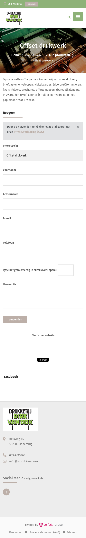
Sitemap (72, 532)
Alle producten (59, 55)
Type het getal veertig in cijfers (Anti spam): (30, 270)
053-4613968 (15, 3)
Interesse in (10, 145)
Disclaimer (16, 532)
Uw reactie (9, 284)
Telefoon (8, 242)
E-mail (7, 218)
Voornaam (9, 170)
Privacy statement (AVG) (45, 532)
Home (15, 55)
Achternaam (10, 194)
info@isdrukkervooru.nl (25, 461)
